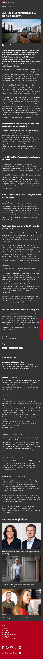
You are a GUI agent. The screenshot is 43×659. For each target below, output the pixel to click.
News (13, 6)
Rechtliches (5, 630)
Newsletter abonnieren (11, 653)
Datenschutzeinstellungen (10, 639)
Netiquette (5, 632)
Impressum (5, 628)
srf (21, 348)
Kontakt (4, 626)
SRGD (9, 6)
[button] (40, 2)
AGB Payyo (5, 637)
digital (4, 348)
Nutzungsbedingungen (9, 634)
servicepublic (13, 348)
